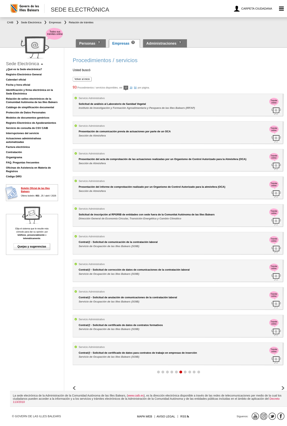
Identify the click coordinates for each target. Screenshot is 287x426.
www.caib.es (136, 395)
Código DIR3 (14, 176)
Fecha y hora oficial (18, 84)
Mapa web (144, 416)
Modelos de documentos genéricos (27, 117)
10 (126, 88)
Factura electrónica (18, 146)
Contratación (14, 152)
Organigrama (14, 157)
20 (131, 87)
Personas (87, 43)
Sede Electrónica (22, 63)
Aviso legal (165, 416)
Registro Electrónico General (24, 74)
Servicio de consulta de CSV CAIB (27, 128)
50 (135, 87)
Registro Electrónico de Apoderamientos (31, 122)
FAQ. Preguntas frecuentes (22, 162)
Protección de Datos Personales (26, 112)
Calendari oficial (16, 79)
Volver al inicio (82, 79)
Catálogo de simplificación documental (30, 107)
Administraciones (161, 43)
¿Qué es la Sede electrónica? (24, 69)
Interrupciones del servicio (22, 133)
